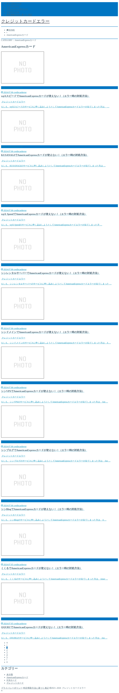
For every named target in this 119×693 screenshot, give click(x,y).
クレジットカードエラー (25, 21)
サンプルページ (14, 3)
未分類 (9, 674)
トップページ (12, 6)
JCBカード (11, 680)
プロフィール (12, 12)
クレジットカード (15, 683)
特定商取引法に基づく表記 (19, 15)
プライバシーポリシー (17, 9)
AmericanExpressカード (17, 677)
